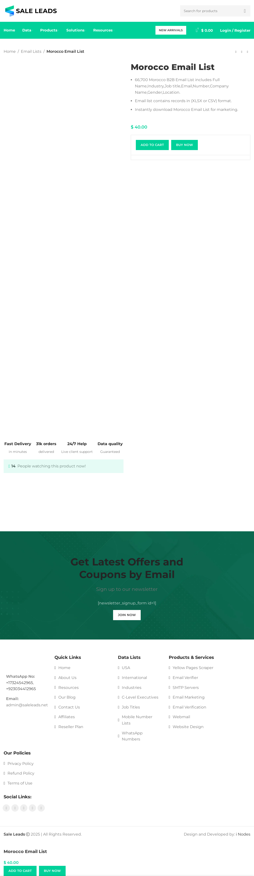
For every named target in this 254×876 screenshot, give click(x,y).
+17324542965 (19, 682)
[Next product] (247, 52)
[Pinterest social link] (32, 808)
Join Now (127, 615)
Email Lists (31, 51)
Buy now (184, 145)
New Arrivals (171, 30)
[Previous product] (236, 52)
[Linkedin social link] (41, 808)
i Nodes (243, 834)
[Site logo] (31, 10)
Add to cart (152, 145)
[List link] (82, 668)
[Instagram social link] (15, 808)
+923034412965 (21, 688)
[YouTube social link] (23, 808)
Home (10, 51)
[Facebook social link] (6, 808)
